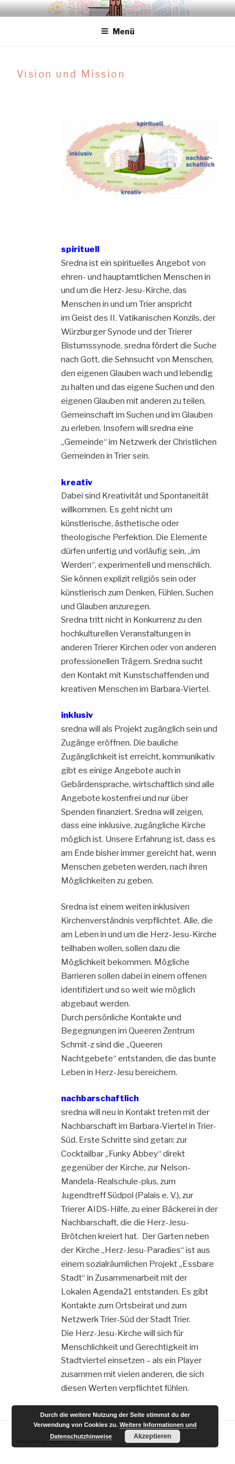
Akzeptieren (152, 1436)
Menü (118, 31)
